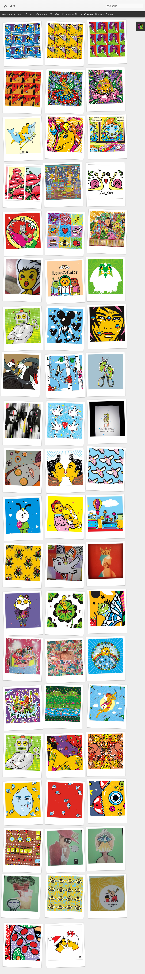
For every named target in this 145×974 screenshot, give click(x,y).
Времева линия (104, 14)
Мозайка (55, 14)
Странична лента (72, 14)
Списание (42, 14)
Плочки (30, 14)
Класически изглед (12, 14)
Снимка (88, 14)
